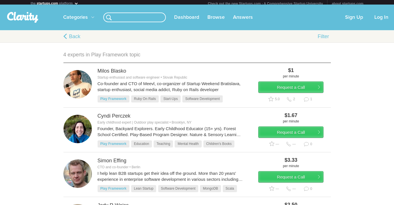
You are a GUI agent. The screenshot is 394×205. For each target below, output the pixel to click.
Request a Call (297, 92)
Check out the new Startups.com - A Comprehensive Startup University (265, 4)
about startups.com (347, 4)
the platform (55, 3)
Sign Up (354, 19)
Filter (323, 39)
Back (75, 39)
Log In (381, 19)
